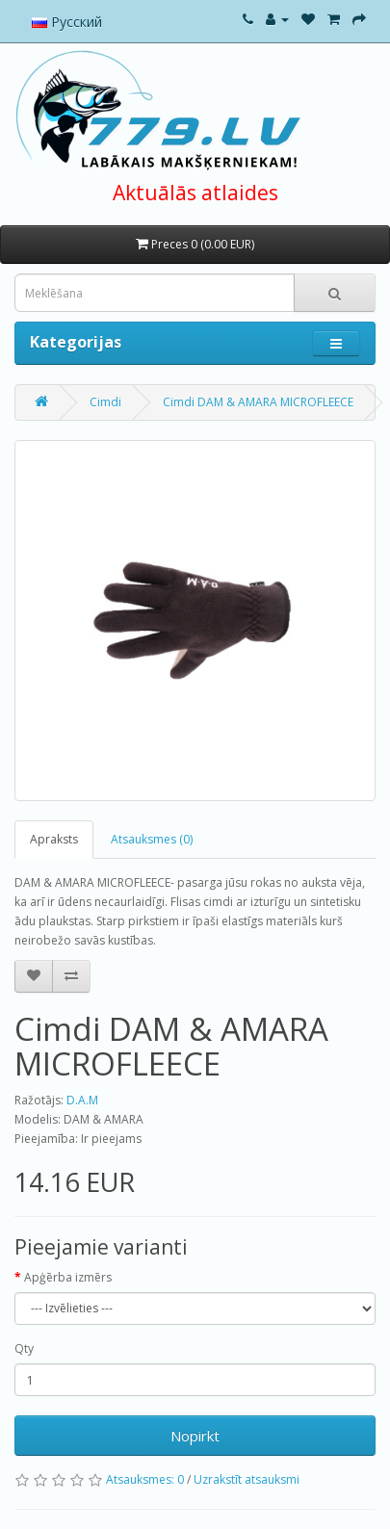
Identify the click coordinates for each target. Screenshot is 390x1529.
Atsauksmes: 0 (145, 1479)
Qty (24, 1348)
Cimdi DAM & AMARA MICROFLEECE (258, 402)
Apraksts (54, 839)
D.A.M (82, 1100)
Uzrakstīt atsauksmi (246, 1479)
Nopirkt (195, 1435)
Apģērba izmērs (68, 1277)
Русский (67, 22)
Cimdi (105, 402)
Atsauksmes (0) (152, 839)
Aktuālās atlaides (195, 192)
